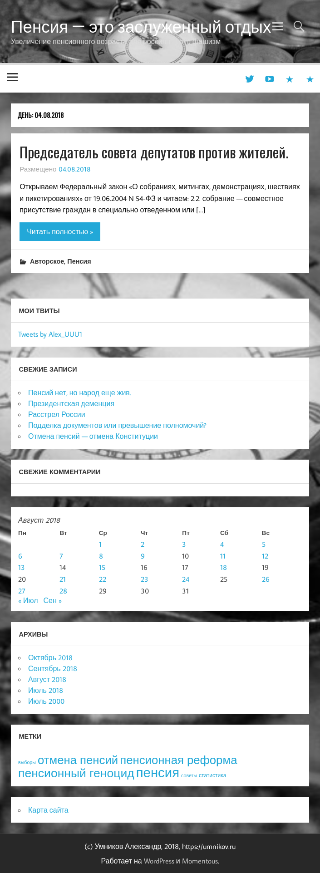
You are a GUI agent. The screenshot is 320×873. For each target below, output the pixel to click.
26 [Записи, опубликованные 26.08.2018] (266, 579)
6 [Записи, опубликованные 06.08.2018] (20, 555)
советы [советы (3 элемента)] (189, 775)
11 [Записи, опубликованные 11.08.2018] (223, 555)
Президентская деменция (71, 403)
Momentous (200, 860)
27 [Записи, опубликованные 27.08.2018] (21, 590)
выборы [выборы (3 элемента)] (27, 762)
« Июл (28, 600)
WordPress (159, 860)
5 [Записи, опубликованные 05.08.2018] (264, 544)
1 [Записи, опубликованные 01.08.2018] (100, 544)
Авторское (47, 261)
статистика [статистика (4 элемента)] (212, 775)
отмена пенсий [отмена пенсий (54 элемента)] (78, 759)
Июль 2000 (46, 701)
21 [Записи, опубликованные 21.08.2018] (62, 579)
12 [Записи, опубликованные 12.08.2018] (265, 555)
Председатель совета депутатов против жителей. (154, 151)
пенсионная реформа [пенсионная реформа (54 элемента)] (178, 759)
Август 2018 (47, 679)
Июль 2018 (45, 690)
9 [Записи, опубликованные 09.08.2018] (143, 555)
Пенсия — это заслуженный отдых (141, 26)
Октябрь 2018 (50, 657)
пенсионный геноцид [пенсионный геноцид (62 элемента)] (76, 772)
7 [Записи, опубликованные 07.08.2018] (61, 555)
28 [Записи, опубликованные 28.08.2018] (63, 590)
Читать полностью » (60, 231)
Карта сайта (48, 809)
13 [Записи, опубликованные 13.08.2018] (21, 567)
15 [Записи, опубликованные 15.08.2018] (102, 567)
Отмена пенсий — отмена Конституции (93, 436)
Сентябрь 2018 (52, 668)
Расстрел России (56, 414)
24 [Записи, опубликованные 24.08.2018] (185, 579)
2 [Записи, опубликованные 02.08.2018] (142, 544)
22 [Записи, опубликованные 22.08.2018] (102, 579)
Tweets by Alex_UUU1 (50, 333)
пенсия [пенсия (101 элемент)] (157, 772)
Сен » (52, 600)
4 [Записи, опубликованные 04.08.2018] (222, 544)
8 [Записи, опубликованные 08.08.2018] (101, 555)
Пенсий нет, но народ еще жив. (79, 392)
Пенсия (79, 261)
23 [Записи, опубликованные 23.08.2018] (144, 579)
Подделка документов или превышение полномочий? (117, 425)
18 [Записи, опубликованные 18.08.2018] (223, 567)
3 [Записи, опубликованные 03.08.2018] (184, 544)
